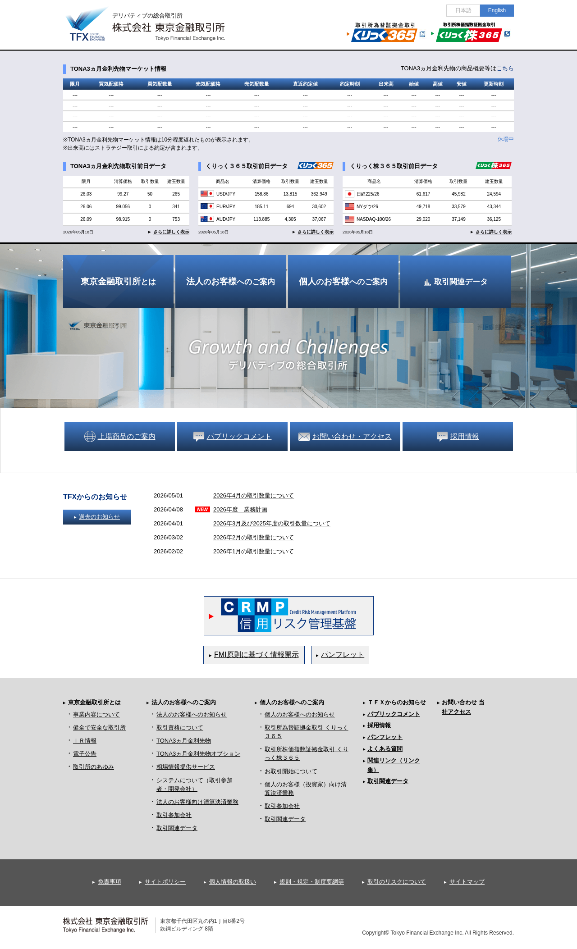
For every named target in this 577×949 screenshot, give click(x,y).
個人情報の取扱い (232, 881)
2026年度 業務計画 (240, 509)
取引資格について (179, 727)
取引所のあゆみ (93, 766)
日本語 (463, 10)
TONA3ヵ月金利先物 (183, 740)
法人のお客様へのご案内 (183, 702)
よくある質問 (385, 748)
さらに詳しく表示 (171, 231)
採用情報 (379, 725)
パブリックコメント (393, 714)
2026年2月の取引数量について (253, 537)
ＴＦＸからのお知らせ (396, 702)
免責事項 (109, 881)
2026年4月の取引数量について (253, 495)
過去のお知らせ (99, 516)
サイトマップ (467, 881)
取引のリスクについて (396, 881)
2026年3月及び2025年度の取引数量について (271, 523)
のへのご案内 (230, 281)
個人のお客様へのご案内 (292, 702)
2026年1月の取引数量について (253, 551)
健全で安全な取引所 (99, 727)
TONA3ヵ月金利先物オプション (198, 753)
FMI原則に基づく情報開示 (256, 654)
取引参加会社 (174, 815)
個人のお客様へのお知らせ (300, 714)
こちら (505, 68)
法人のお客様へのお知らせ (191, 714)
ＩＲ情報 (84, 740)
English (497, 10)
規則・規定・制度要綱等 (311, 881)
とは (118, 281)
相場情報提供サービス (185, 766)
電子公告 (84, 753)
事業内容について (96, 714)
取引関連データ (461, 282)
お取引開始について (291, 771)
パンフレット (342, 654)
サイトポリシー (165, 881)
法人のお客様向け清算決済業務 (197, 801)
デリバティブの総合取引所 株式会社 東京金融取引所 (153, 18)
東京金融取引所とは (94, 702)
